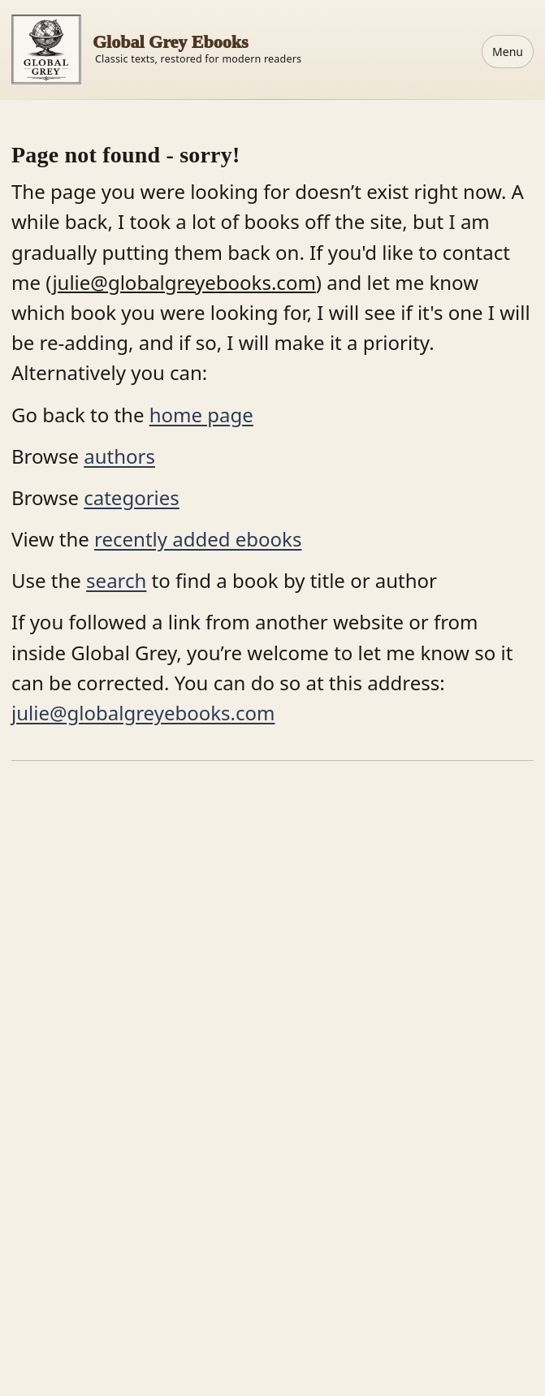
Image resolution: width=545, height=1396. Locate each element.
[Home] (156, 49)
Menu (507, 51)
